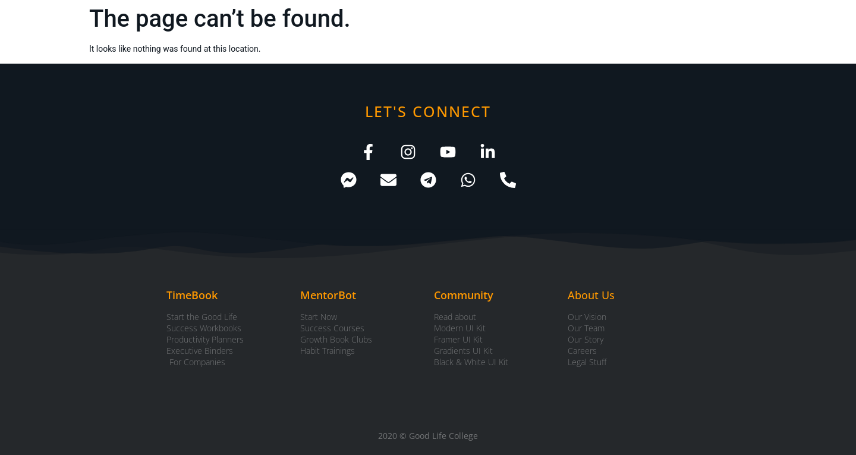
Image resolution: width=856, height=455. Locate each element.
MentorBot (328, 295)
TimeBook (192, 295)
